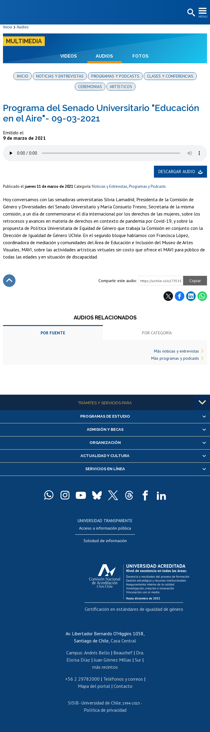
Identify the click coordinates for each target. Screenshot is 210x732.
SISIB (73, 703)
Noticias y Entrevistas (109, 186)
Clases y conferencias (170, 76)
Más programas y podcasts (175, 358)
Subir (9, 280)
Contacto (123, 686)
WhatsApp (202, 296)
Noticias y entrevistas (60, 76)
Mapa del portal (94, 686)
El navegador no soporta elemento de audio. (105, 153)
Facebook (179, 296)
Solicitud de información (105, 540)
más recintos (105, 667)
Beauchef (122, 653)
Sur (138, 660)
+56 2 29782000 (82, 679)
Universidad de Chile (101, 703)
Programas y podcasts (115, 76)
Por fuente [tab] (53, 333)
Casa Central (123, 641)
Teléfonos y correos (123, 679)
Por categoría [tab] (157, 333)
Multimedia (24, 41)
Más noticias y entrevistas (176, 351)
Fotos (140, 56)
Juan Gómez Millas (112, 660)
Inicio (7, 26)
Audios (23, 26)
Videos (68, 56)
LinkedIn (191, 296)
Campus (74, 653)
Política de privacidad (105, 710)
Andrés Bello (97, 653)
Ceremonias (90, 86)
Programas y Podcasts (147, 186)
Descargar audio (176, 171)
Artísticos (121, 86)
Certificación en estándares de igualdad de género (134, 609)
